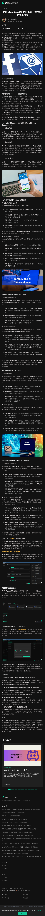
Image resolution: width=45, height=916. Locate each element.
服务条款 (4, 894)
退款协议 (25, 898)
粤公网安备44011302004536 (26, 890)
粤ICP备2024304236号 (8, 890)
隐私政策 (25, 894)
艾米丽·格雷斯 (12, 19)
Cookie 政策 (5, 898)
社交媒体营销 (7, 767)
